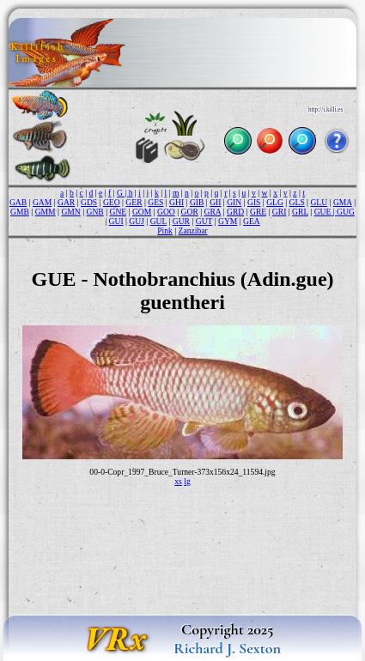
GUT (204, 221)
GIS (253, 202)
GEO (111, 202)
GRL (300, 211)
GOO (166, 211)
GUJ (136, 221)
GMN (70, 211)
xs (178, 481)
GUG (346, 211)
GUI (116, 221)
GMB (19, 211)
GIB (197, 202)
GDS (89, 202)
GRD (235, 211)
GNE (117, 211)
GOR (189, 211)
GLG (274, 202)
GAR (66, 202)
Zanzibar (193, 230)
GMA (342, 202)
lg (187, 481)
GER (133, 202)
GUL (158, 221)
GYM (227, 221)
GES (155, 202)
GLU (318, 202)
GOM (141, 211)
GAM (42, 202)
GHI (176, 202)
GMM (45, 211)
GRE (258, 211)
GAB (18, 202)
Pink (165, 230)
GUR (181, 221)
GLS (297, 202)
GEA (251, 221)
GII (215, 202)
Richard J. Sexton (227, 648)
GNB (94, 211)
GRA (213, 211)
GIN (234, 202)
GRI (279, 211)
